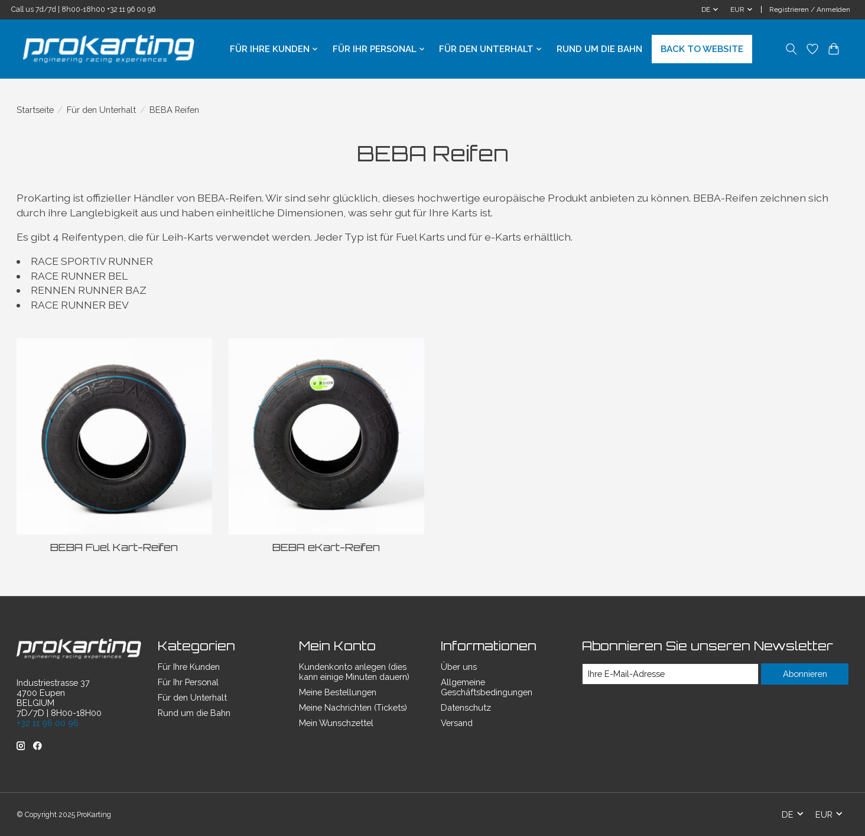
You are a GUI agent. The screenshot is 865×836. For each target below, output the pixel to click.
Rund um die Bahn (599, 49)
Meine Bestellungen (337, 692)
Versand (457, 723)
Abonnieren (804, 674)
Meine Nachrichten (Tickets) (353, 707)
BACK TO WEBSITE (702, 49)
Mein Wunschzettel (336, 723)
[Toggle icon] (791, 49)
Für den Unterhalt (101, 110)
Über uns (459, 667)
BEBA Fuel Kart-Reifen (114, 546)
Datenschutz (466, 707)
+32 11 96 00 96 (131, 9)
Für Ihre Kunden (189, 667)
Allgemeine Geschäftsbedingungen (486, 687)
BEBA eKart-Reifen (326, 546)
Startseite (35, 110)
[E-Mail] (669, 674)
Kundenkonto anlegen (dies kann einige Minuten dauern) (354, 672)
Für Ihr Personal (188, 682)
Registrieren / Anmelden (809, 9)
